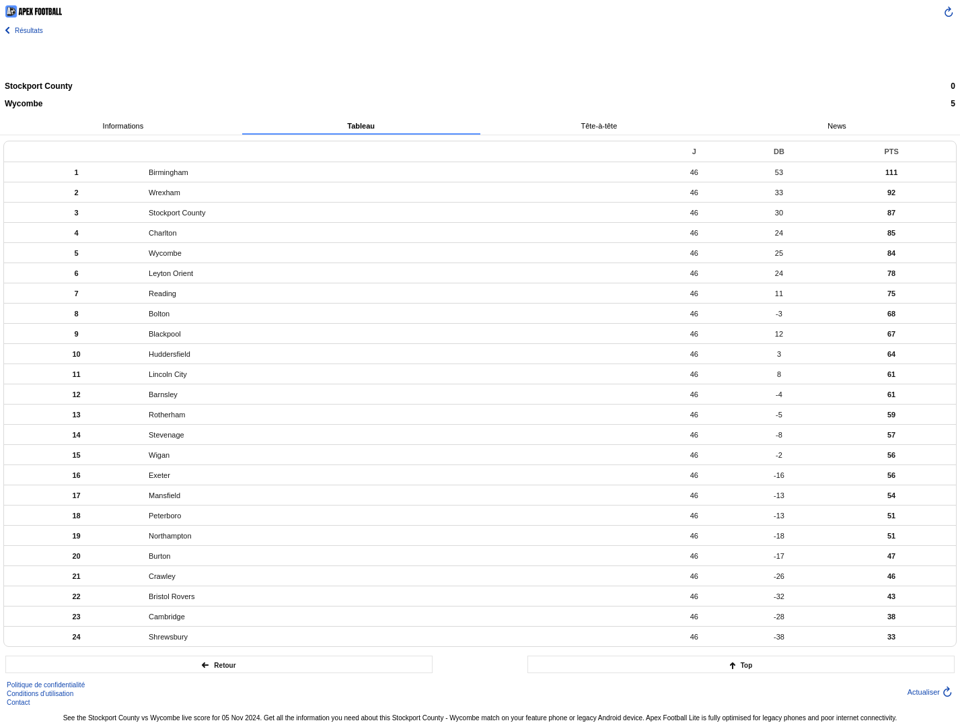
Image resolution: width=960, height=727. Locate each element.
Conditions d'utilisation (40, 693)
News (836, 126)
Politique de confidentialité (46, 685)
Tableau (361, 126)
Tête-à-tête (599, 126)
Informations (123, 126)
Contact (18, 702)
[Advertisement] (480, 57)
